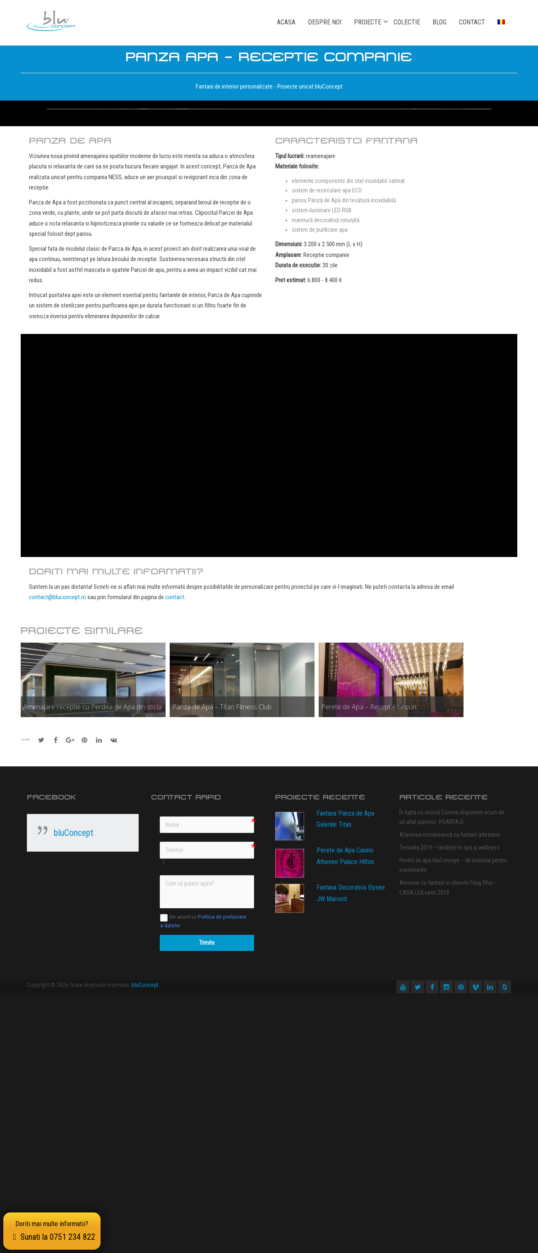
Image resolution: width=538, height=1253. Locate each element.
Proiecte (367, 22)
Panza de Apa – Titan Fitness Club (221, 965)
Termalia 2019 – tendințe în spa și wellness (449, 1105)
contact (174, 855)
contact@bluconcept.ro (57, 855)
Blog (439, 22)
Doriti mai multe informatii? (53, 1229)
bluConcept (73, 1091)
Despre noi (324, 22)
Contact (472, 22)
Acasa (286, 22)
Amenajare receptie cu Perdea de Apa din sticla (92, 965)
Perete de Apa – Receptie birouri (368, 965)
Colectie (407, 22)
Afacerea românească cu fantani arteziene (449, 1093)
